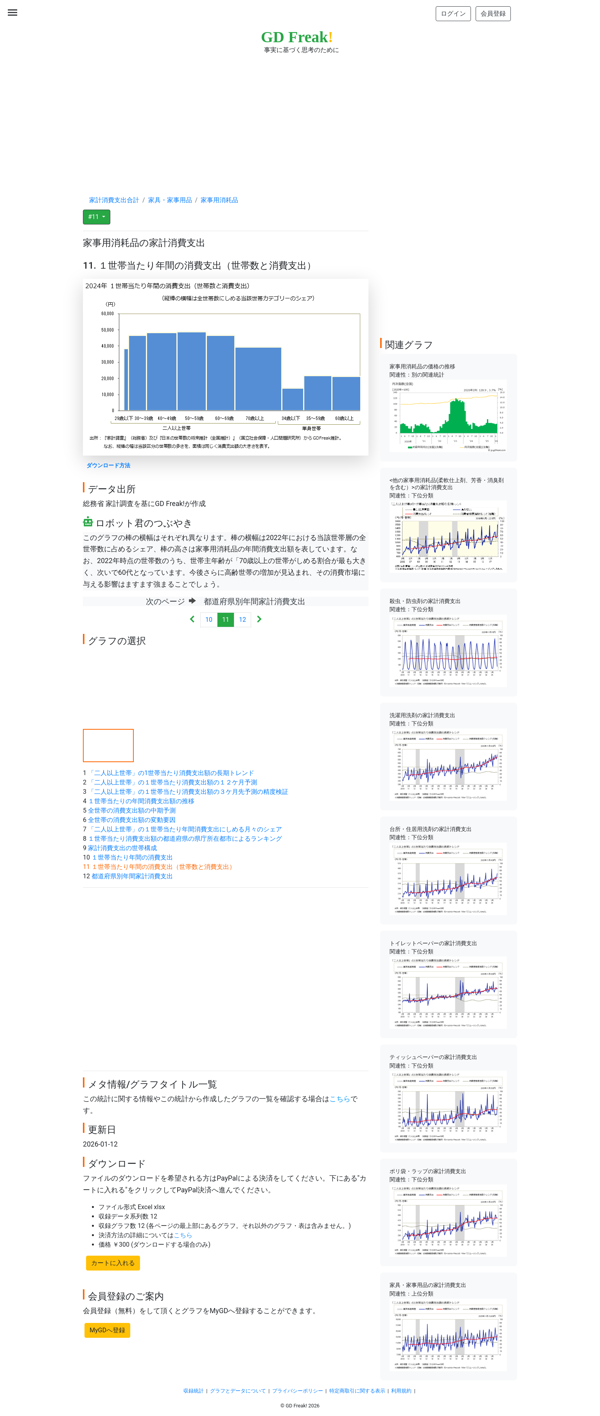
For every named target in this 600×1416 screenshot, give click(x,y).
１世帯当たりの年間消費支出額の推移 (141, 801)
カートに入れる (113, 1263)
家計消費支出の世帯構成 (122, 848)
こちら (339, 1099)
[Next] (259, 620)
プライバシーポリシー (297, 1391)
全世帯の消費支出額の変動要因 (132, 820)
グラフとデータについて (238, 1391)
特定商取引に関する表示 (357, 1391)
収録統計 (193, 1391)
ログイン (453, 13)
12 (242, 619)
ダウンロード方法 (108, 465)
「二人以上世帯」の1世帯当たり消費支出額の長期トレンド (171, 773)
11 (225, 619)
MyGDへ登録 (107, 1330)
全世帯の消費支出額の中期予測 (132, 810)
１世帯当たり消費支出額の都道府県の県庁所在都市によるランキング (185, 838)
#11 (94, 217)
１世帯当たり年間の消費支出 (132, 857)
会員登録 (493, 13)
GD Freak (297, 37)
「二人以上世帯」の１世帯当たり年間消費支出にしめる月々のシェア (185, 829)
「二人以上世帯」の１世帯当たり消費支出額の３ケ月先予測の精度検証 (188, 791)
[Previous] (192, 620)
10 (208, 619)
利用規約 (401, 1391)
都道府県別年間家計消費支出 (132, 876)
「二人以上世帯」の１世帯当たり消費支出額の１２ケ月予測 (172, 782)
